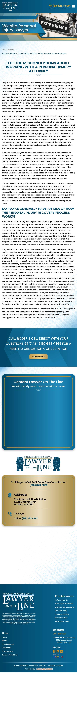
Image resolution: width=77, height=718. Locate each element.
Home (4, 637)
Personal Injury (61, 611)
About (4, 640)
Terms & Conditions (10, 655)
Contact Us (6, 648)
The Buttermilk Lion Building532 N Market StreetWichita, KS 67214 (64, 640)
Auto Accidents (61, 600)
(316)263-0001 (30, 518)
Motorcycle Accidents (64, 603)
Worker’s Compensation (65, 607)
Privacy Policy (7, 651)
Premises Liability (62, 614)
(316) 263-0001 (59, 634)
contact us (38, 356)
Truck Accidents (61, 618)
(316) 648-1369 (39, 485)
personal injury (8, 50)
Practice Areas (8, 644)
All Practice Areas (62, 621)
